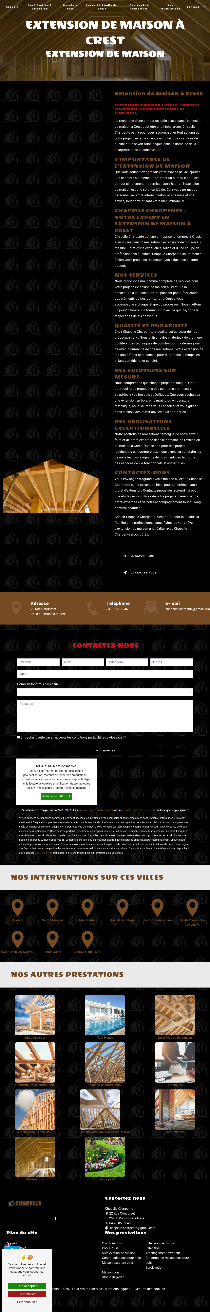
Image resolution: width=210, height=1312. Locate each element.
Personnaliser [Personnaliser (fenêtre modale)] (27, 1302)
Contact (193, 7)
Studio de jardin (113, 1277)
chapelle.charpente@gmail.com (130, 1228)
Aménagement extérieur (163, 1253)
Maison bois (111, 1272)
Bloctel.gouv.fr (44, 850)
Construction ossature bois (121, 1258)
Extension (153, 1248)
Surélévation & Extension (40, 7)
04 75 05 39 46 (117, 609)
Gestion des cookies (150, 1289)
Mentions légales (117, 1289)
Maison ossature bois (117, 1263)
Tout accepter (27, 1286)
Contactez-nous (139, 572)
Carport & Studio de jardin (101, 7)
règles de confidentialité (96, 807)
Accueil (12, 7)
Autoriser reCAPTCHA (56, 793)
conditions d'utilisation (139, 807)
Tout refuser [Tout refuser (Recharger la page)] (27, 1294)
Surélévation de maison (119, 1253)
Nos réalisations (170, 7)
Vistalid (53, 1289)
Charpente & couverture (139, 7)
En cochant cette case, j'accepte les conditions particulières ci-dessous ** (73, 734)
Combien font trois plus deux (37, 681)
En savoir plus (138, 555)
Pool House (110, 1248)
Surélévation (154, 1267)
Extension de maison (160, 1243)
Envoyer (108, 747)
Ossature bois (70, 7)
